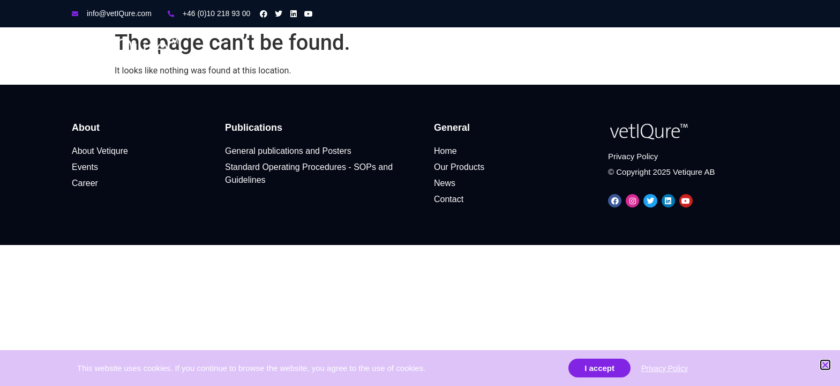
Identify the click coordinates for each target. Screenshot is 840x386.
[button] (825, 365)
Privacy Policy (664, 368)
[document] (420, 193)
